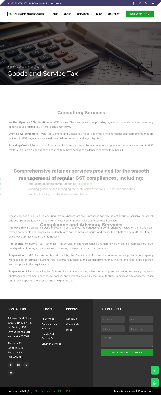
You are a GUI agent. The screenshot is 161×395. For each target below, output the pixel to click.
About (67, 14)
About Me (71, 318)
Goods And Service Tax (48, 336)
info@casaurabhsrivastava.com (45, 3)
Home (54, 14)
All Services (48, 318)
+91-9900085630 (17, 3)
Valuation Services (51, 343)
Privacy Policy (145, 390)
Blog (99, 14)
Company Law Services (49, 326)
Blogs (69, 329)
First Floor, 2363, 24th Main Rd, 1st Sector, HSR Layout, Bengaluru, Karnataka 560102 (20, 327)
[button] (83, 14)
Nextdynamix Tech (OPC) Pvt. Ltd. (55, 391)
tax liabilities (86, 183)
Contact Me (72, 324)
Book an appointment (126, 352)
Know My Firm (140, 14)
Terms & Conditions (124, 390)
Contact (114, 14)
